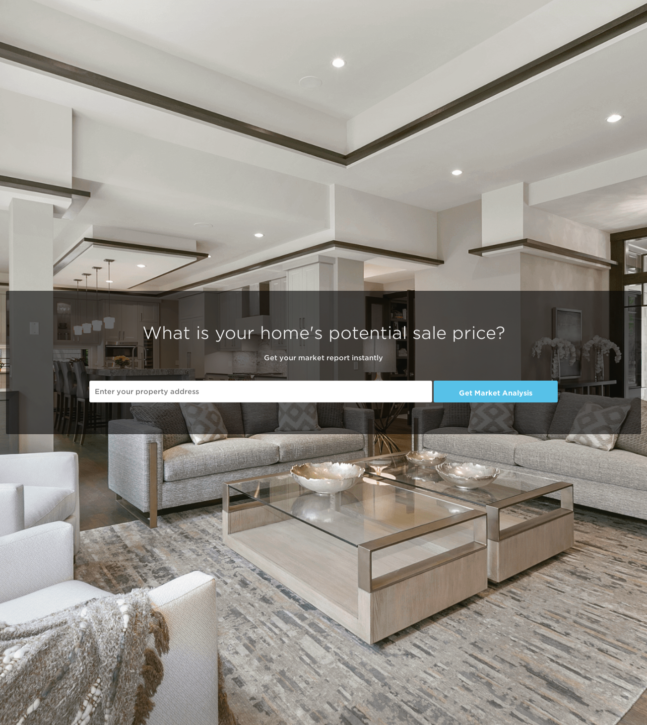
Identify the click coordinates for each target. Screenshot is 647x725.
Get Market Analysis (495, 393)
